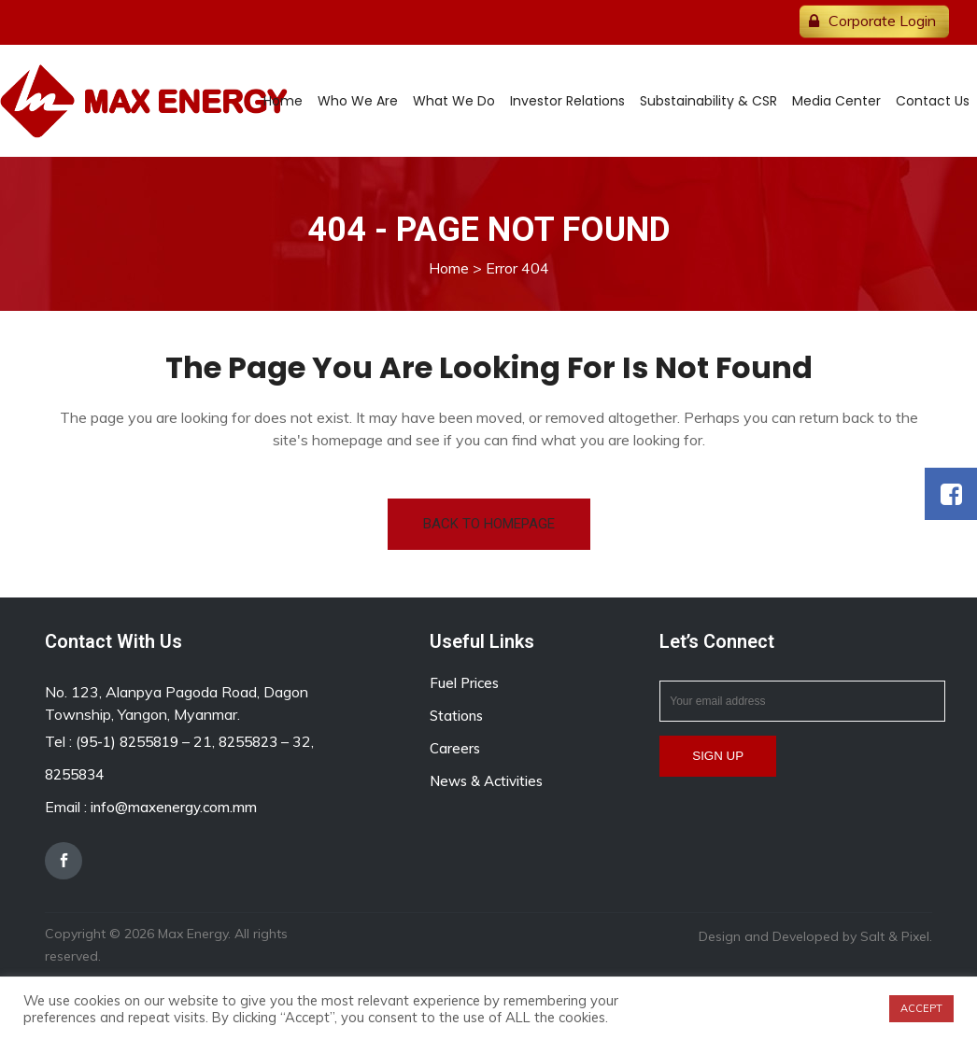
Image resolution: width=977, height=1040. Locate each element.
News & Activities (486, 781)
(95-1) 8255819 (127, 742)
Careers (455, 748)
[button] (951, 494)
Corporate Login (882, 20)
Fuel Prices (464, 683)
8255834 (74, 774)
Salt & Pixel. (896, 936)
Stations (456, 715)
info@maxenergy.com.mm (174, 807)
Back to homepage (489, 523)
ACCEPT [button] (921, 1008)
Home (449, 268)
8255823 (248, 742)
